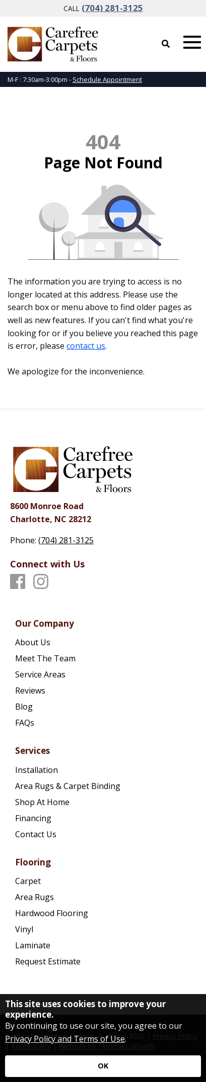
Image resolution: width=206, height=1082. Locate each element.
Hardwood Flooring (51, 913)
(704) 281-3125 (112, 8)
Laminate (32, 945)
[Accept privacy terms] (103, 1066)
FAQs (24, 723)
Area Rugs (34, 897)
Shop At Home (42, 802)
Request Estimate (48, 961)
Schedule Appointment (107, 79)
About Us (32, 642)
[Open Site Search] (165, 44)
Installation (36, 770)
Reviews (30, 690)
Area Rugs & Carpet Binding (67, 786)
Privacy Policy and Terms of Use (65, 1038)
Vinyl (24, 929)
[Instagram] (40, 582)
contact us (85, 345)
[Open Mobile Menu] (192, 42)
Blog (24, 707)
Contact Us (35, 834)
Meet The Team (45, 658)
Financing (33, 818)
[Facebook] (17, 582)
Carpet (28, 881)
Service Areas (40, 674)
